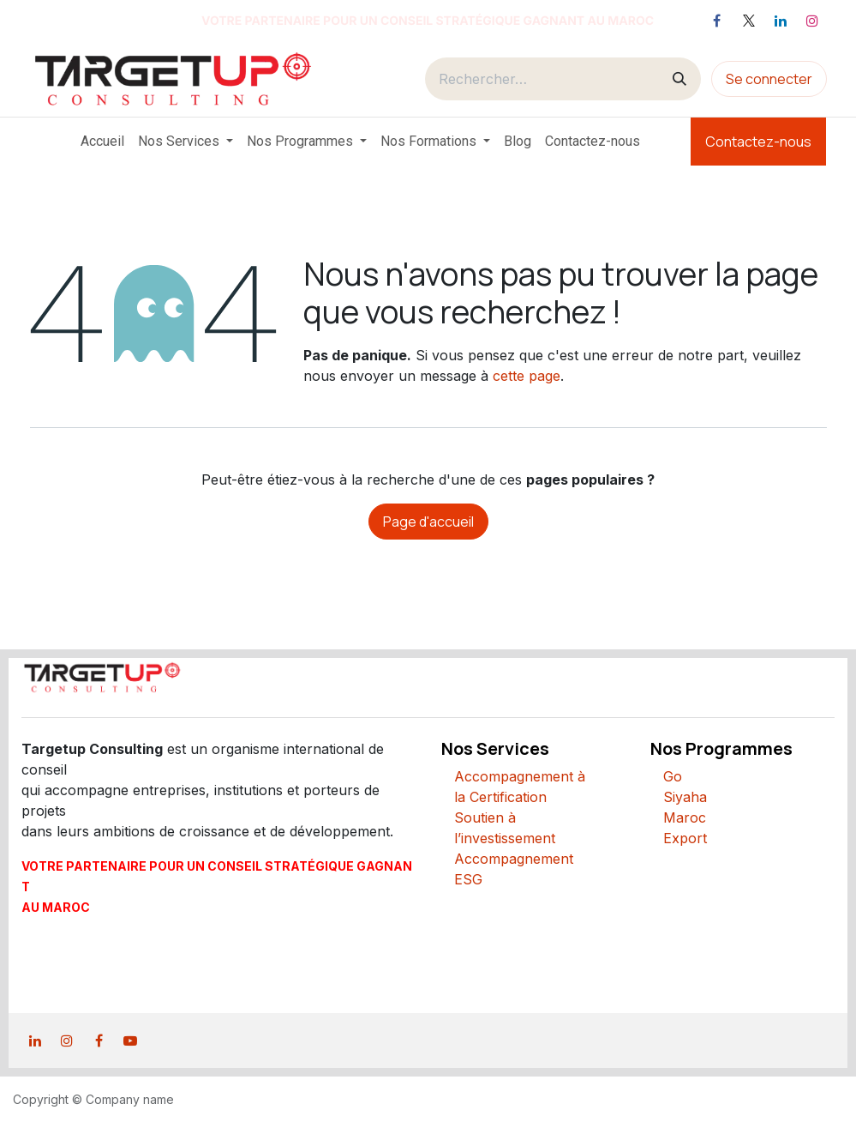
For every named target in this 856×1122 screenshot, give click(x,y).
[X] (749, 20)
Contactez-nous (758, 141)
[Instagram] (812, 20)
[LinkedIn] (780, 20)
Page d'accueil (428, 521)
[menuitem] (102, 141)
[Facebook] (717, 20)
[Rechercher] (679, 78)
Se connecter (769, 78)
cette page (526, 375)
